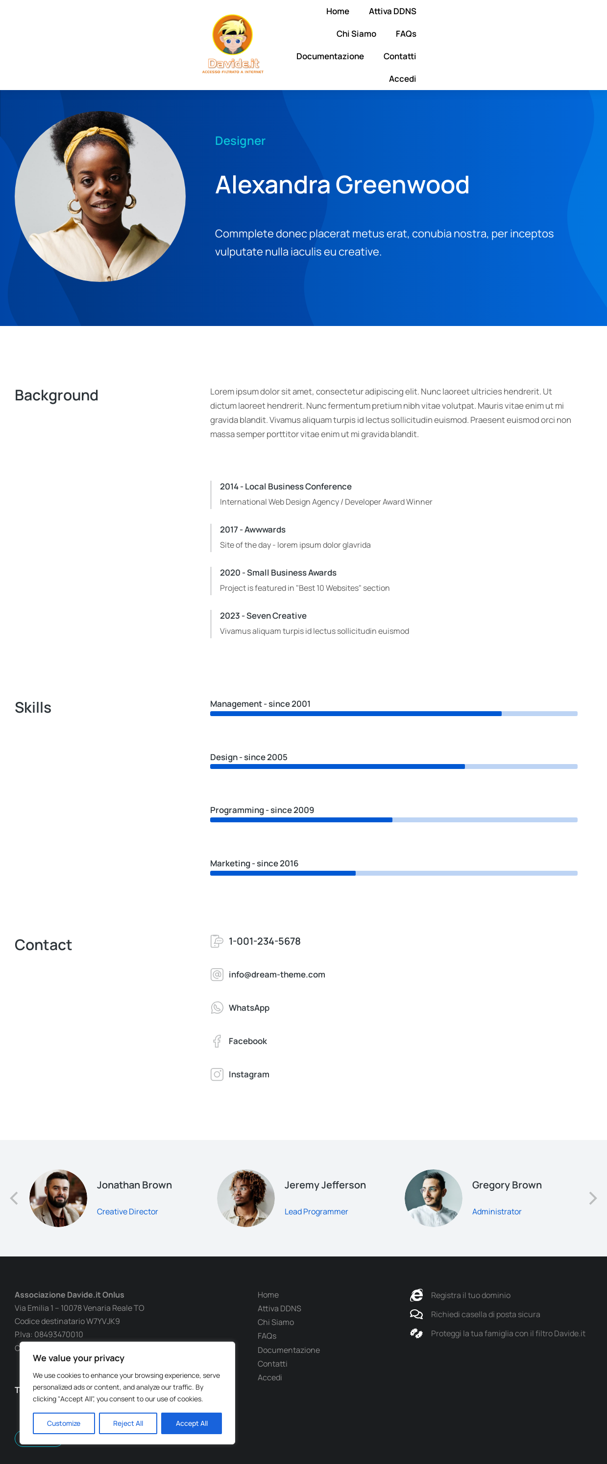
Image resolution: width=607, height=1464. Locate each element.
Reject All (128, 1423)
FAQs (400, 33)
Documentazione (464, 33)
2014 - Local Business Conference (286, 486)
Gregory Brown (507, 1184)
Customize (63, 1423)
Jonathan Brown (134, 1184)
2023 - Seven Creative (263, 615)
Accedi (583, 33)
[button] (14, 1198)
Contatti (533, 33)
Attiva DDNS (287, 33)
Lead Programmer (316, 1211)
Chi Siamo (350, 33)
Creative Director (127, 1211)
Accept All (192, 1423)
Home (232, 33)
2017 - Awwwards (253, 529)
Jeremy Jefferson (325, 1184)
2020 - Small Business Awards (278, 572)
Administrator (497, 1211)
